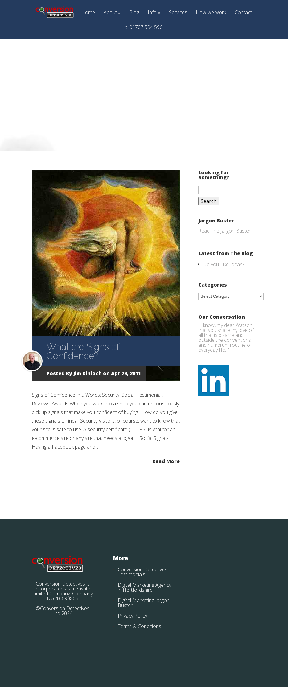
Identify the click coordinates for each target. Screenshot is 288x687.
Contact (243, 13)
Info (152, 13)
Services (178, 13)
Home (88, 13)
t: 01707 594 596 (144, 28)
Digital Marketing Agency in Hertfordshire (144, 587)
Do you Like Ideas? (223, 264)
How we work (211, 13)
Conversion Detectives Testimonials (142, 572)
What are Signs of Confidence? (83, 351)
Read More (166, 461)
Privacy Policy (132, 615)
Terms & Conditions (139, 626)
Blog (134, 13)
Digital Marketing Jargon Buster (144, 603)
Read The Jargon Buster (224, 230)
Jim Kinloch (87, 373)
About (110, 13)
